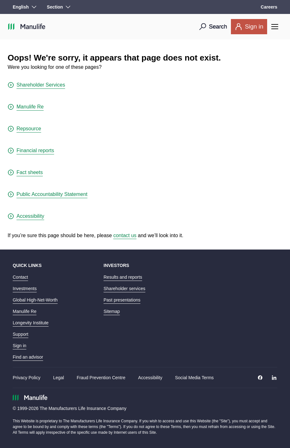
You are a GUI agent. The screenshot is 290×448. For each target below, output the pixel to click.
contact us (125, 235)
